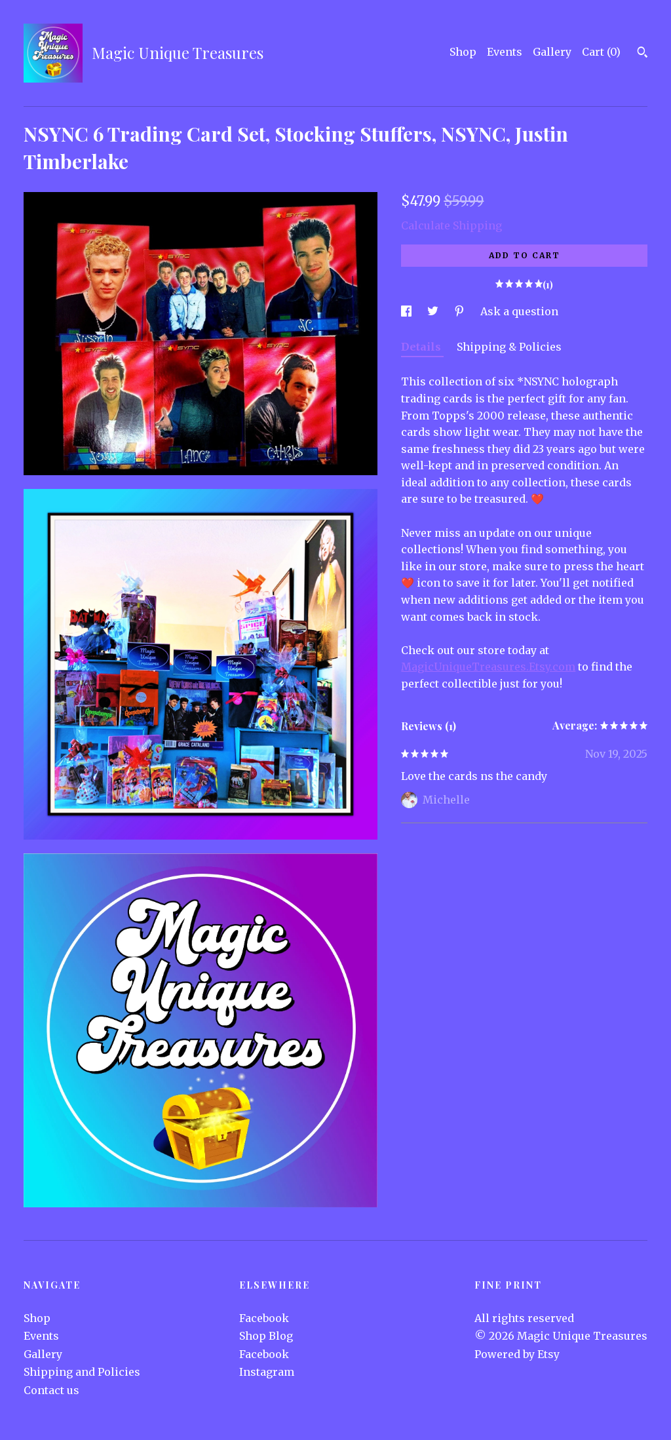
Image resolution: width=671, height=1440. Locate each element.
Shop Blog (266, 1335)
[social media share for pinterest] (460, 311)
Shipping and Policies (82, 1371)
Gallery (552, 51)
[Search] (642, 54)
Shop (463, 51)
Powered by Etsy (517, 1354)
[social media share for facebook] (407, 311)
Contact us (51, 1390)
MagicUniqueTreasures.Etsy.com (488, 666)
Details (422, 346)
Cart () (601, 51)
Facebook (264, 1318)
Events (504, 51)
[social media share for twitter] (434, 311)
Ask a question (519, 311)
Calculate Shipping (451, 225)
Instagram (266, 1371)
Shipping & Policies (509, 346)
